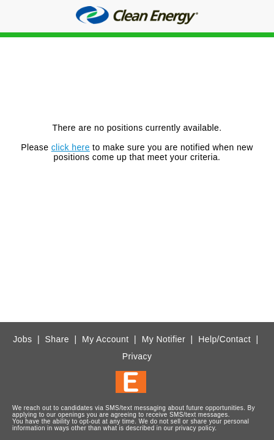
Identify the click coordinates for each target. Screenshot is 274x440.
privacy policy (195, 428)
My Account (105, 339)
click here (70, 147)
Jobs (22, 339)
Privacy (137, 356)
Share (57, 339)
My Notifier (163, 339)
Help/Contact (224, 339)
